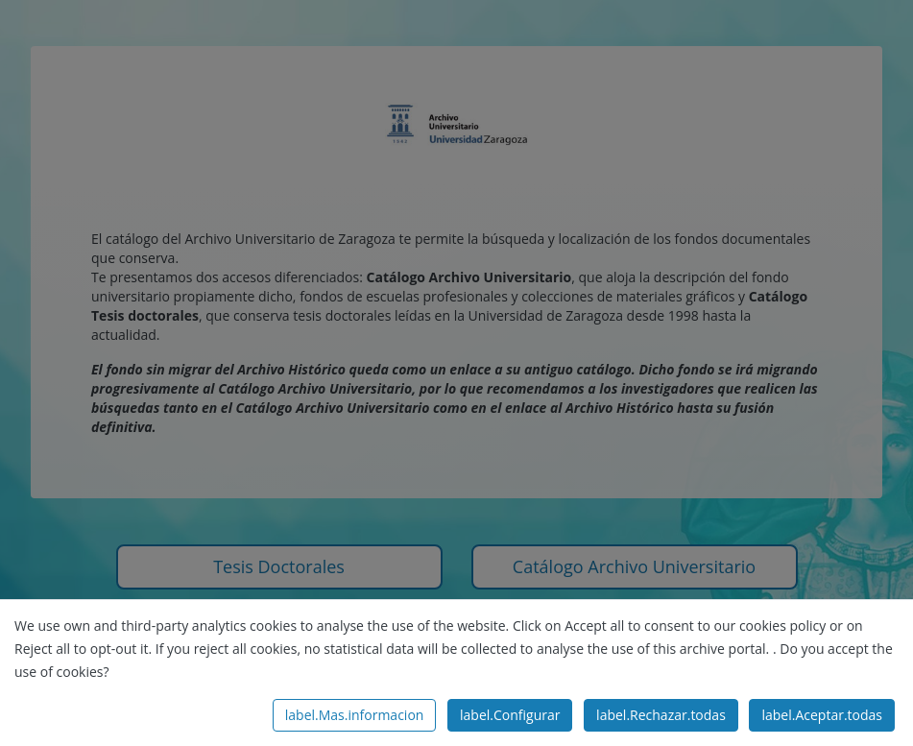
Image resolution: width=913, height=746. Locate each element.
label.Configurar (510, 715)
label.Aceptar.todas (821, 715)
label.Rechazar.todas (661, 715)
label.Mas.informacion (354, 715)
